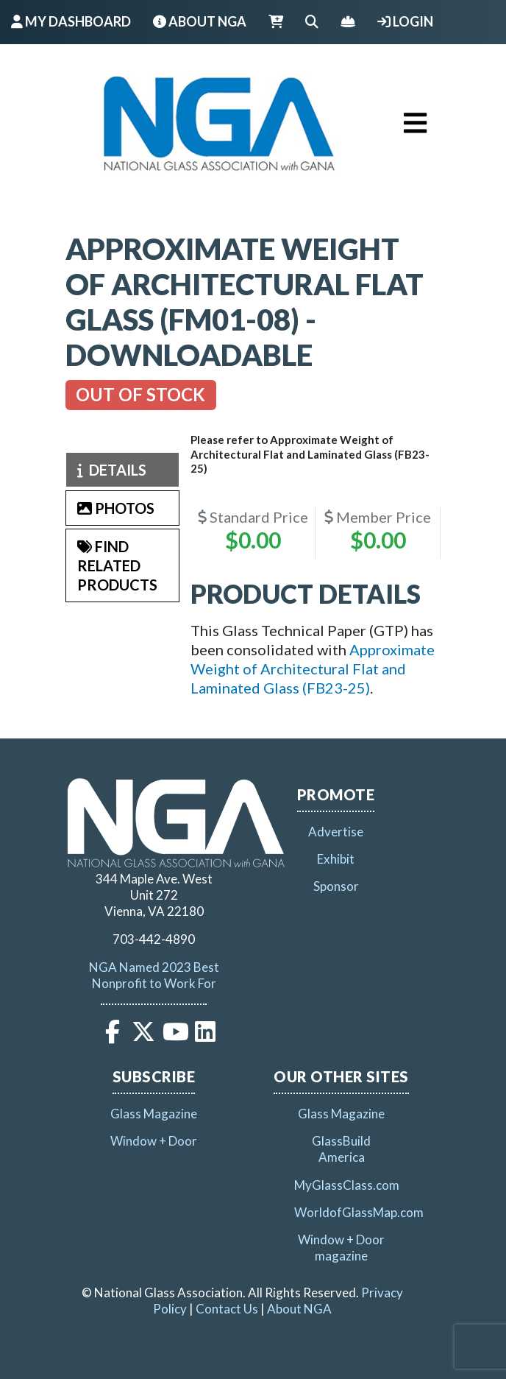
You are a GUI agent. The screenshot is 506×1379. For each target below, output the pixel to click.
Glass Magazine (153, 1113)
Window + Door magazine (341, 1247)
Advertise (335, 831)
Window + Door (153, 1141)
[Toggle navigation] (415, 123)
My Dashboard (71, 21)
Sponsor (336, 886)
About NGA (199, 21)
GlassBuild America (341, 1149)
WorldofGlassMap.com (359, 1212)
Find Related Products (117, 565)
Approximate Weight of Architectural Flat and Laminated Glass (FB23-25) (312, 668)
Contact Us (227, 1308)
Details (111, 470)
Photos (115, 508)
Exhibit (335, 859)
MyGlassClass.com (346, 1185)
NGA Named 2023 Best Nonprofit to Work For (154, 975)
